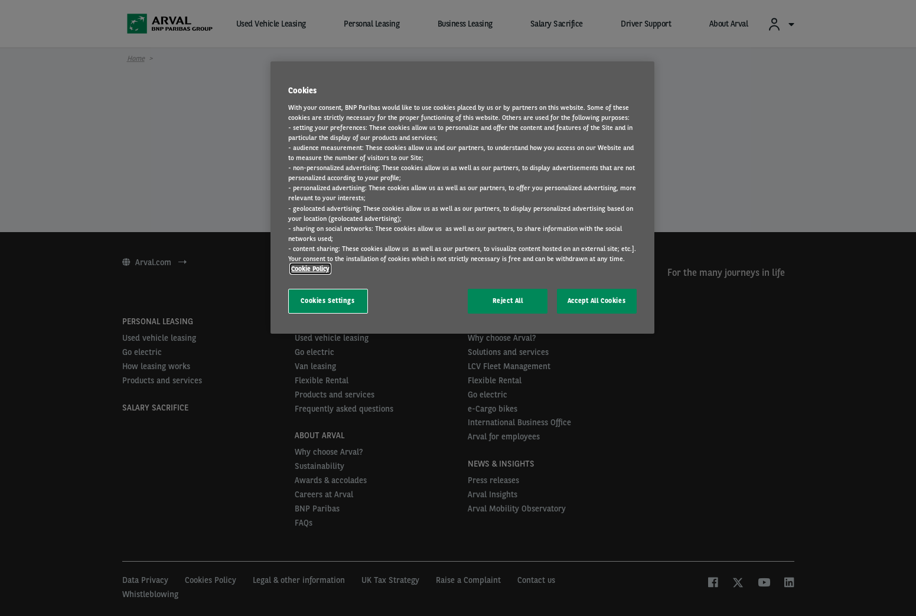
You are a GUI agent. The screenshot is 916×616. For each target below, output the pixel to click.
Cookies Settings (327, 300)
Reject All (508, 300)
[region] (462, 197)
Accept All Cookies (596, 300)
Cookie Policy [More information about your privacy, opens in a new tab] (310, 269)
